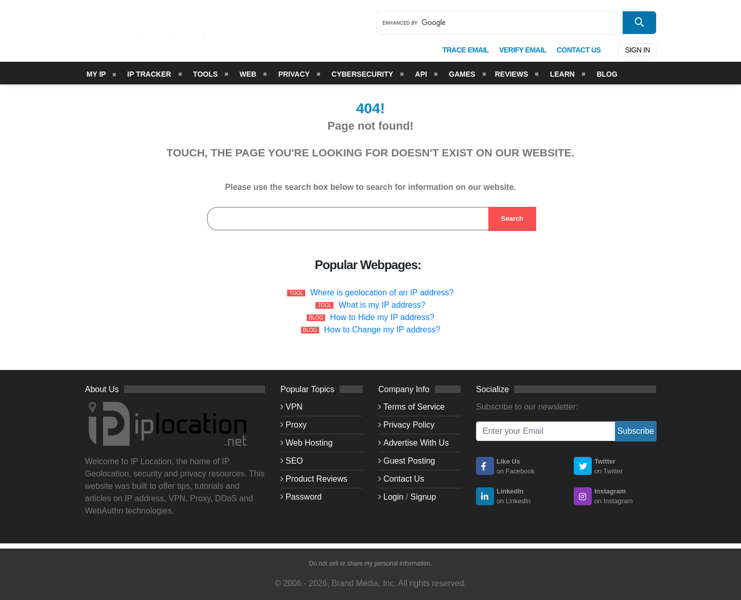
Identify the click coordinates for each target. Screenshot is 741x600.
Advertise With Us (416, 442)
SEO (294, 460)
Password (304, 496)
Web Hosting (309, 442)
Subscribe (635, 431)
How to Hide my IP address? (382, 317)
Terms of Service (414, 406)
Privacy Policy (409, 424)
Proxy (296, 424)
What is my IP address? (382, 305)
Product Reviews (316, 478)
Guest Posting (409, 460)
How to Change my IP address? (382, 329)
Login (393, 496)
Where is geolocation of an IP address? (382, 292)
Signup (423, 496)
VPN (294, 406)
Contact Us (403, 478)
